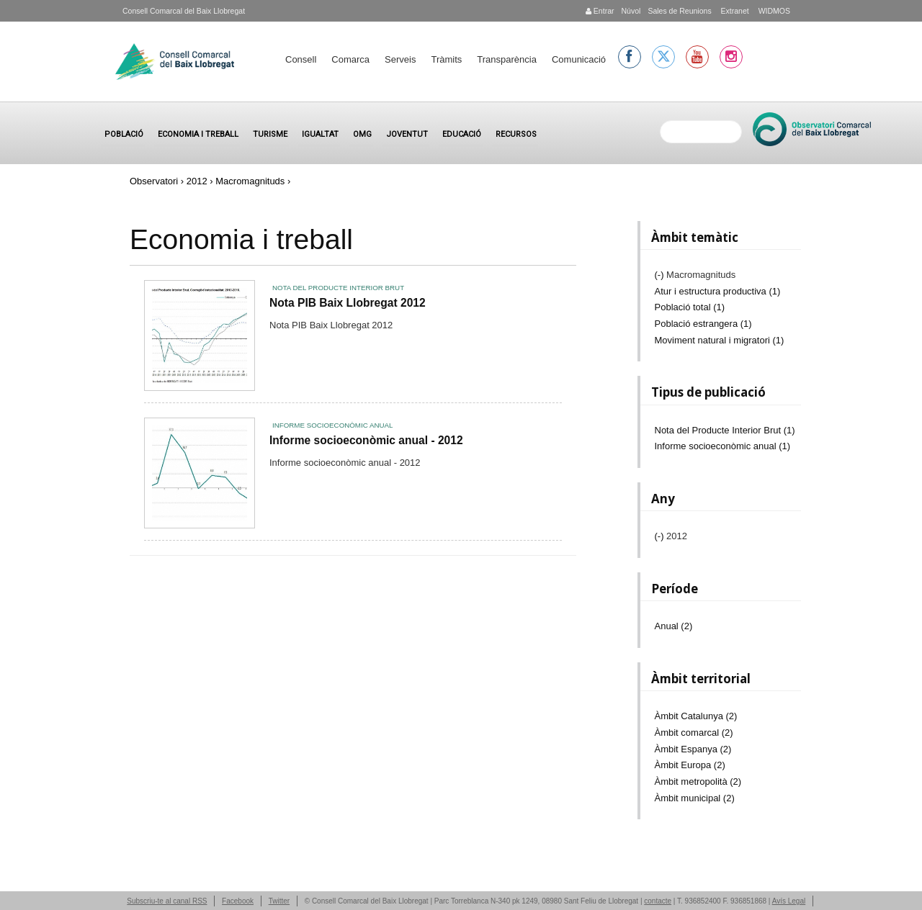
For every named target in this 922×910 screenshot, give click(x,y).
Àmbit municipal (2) (695, 798)
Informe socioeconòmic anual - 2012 (366, 440)
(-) (661, 274)
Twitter (279, 901)
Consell (300, 59)
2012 (197, 181)
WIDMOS (773, 10)
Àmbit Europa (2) (690, 765)
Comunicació (579, 59)
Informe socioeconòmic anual (332, 425)
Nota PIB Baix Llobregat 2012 (347, 303)
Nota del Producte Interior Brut (338, 288)
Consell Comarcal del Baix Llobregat (183, 10)
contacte (657, 901)
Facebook (238, 901)
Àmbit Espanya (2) (693, 749)
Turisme (270, 134)
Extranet (734, 10)
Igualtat (320, 134)
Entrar (600, 10)
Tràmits (446, 59)
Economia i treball (198, 134)
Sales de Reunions (679, 10)
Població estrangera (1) (703, 323)
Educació (461, 134)
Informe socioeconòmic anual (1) (723, 446)
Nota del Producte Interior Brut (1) (725, 430)
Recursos (516, 134)
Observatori (154, 181)
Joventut (407, 134)
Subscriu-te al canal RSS (167, 901)
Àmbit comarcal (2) (694, 732)
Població (123, 134)
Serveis (400, 59)
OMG (362, 134)
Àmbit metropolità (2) (698, 781)
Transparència (507, 59)
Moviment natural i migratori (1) (719, 340)
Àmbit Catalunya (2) (696, 716)
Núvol (630, 10)
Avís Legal (789, 901)
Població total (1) (690, 307)
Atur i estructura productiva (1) (718, 291)
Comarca (350, 59)
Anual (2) (674, 626)
